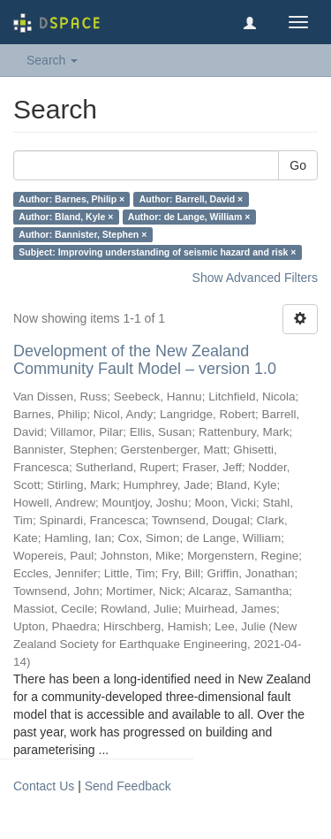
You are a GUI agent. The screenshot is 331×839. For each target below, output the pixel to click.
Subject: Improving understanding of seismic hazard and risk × (157, 252)
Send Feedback (128, 786)
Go (298, 165)
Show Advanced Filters (255, 278)
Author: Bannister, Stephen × (83, 234)
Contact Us (43, 786)
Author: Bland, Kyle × (66, 216)
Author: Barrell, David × (191, 199)
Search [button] (52, 60)
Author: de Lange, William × (189, 216)
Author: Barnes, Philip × (71, 199)
